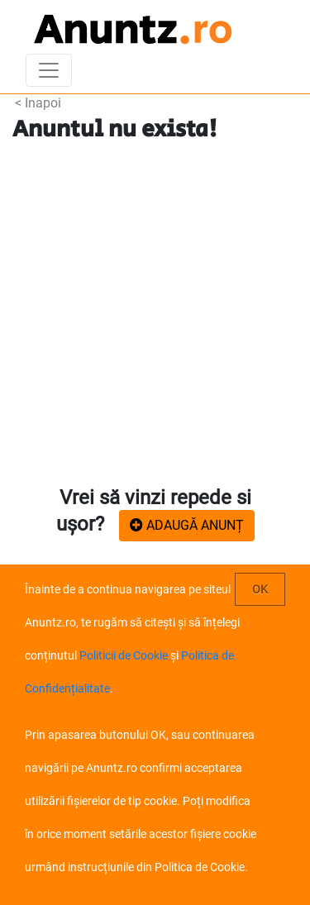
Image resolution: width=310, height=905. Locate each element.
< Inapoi (38, 103)
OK (260, 589)
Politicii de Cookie (123, 655)
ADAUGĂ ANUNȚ (187, 525)
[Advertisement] (155, 314)
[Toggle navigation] (49, 70)
